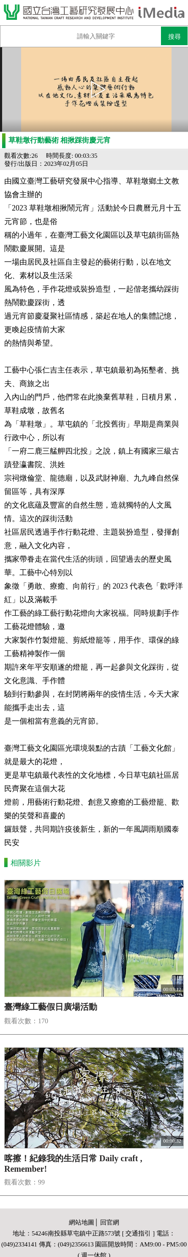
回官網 (109, 1222)
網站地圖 (81, 1222)
